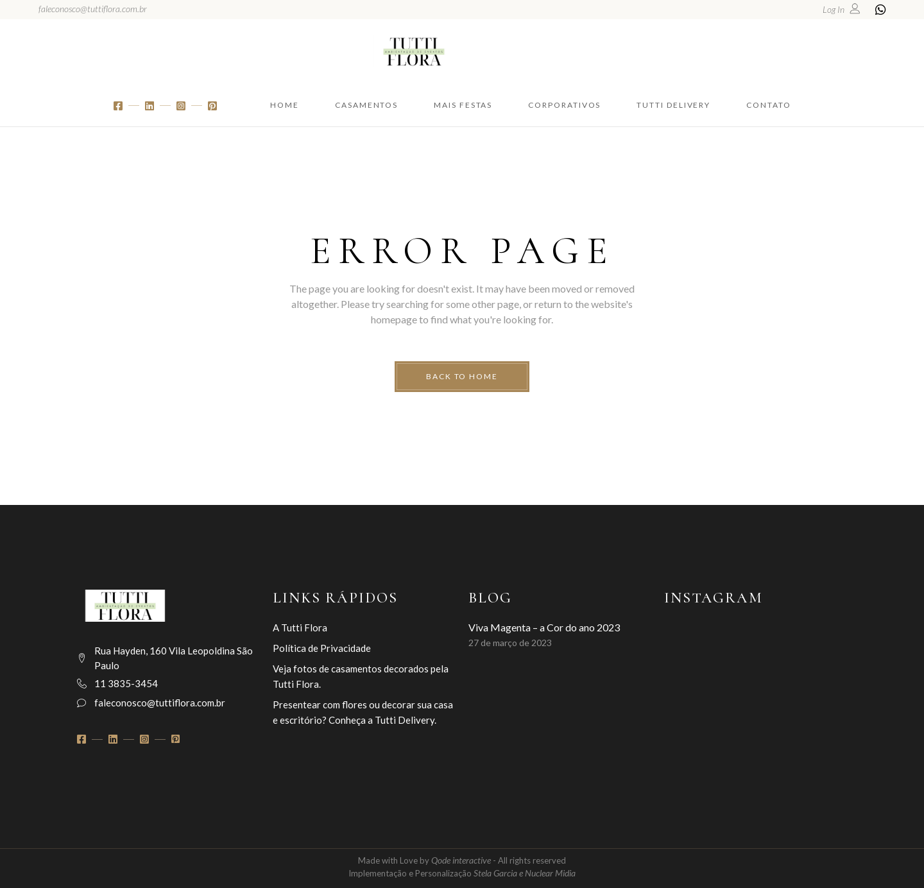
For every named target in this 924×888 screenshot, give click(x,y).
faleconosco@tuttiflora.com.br (92, 8)
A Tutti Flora (300, 627)
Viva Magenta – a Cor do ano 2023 (544, 627)
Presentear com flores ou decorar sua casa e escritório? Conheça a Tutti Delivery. (363, 712)
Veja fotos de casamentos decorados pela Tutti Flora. (361, 676)
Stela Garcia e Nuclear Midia (525, 872)
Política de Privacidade (322, 648)
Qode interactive (462, 860)
